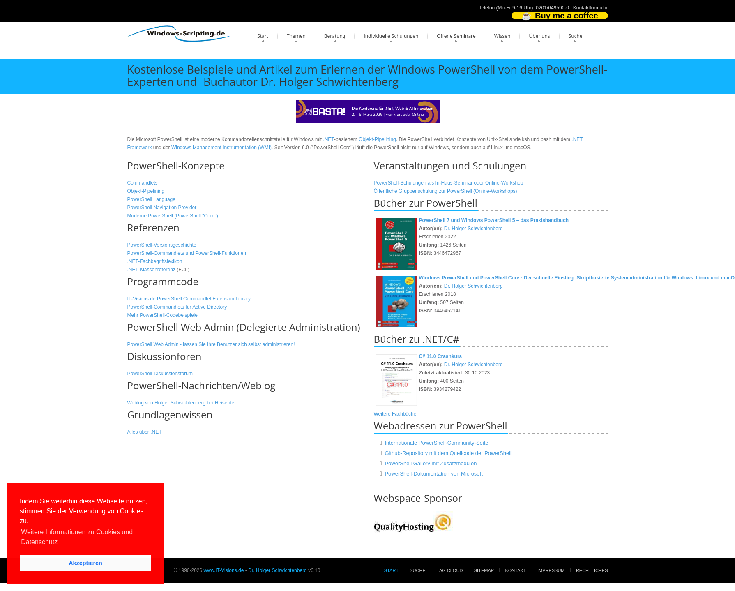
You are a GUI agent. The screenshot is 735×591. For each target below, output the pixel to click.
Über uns (539, 35)
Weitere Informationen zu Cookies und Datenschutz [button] (77, 537)
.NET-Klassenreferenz (151, 269)
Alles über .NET (144, 432)
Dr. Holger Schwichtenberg (473, 228)
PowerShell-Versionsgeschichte (161, 245)
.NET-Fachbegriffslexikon (154, 261)
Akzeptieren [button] (85, 563)
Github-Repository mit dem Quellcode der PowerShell (448, 453)
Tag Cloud (450, 570)
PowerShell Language (151, 199)
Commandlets (142, 183)
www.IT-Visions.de (224, 570)
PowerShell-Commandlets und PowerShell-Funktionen (186, 253)
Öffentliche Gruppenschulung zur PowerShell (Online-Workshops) (445, 191)
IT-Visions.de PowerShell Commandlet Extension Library (189, 299)
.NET (328, 139)
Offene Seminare (456, 35)
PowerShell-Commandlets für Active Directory (177, 307)
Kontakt (515, 570)
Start (262, 35)
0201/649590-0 (552, 8)
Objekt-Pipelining (377, 139)
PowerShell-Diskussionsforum (160, 373)
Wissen (502, 35)
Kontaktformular (590, 8)
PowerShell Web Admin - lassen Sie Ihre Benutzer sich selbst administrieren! (211, 344)
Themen (296, 35)
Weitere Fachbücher (396, 414)
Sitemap (484, 570)
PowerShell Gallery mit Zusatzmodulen (431, 463)
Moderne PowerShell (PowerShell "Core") (172, 216)
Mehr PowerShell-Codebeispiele (162, 315)
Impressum (551, 570)
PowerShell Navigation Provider (162, 207)
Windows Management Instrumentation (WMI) (221, 147)
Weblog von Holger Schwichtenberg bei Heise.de (181, 403)
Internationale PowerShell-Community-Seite (436, 443)
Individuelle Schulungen (391, 35)
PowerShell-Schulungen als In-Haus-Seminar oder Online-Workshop (448, 183)
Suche (576, 35)
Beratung (335, 35)
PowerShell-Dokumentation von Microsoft (433, 474)
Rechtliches (592, 570)
